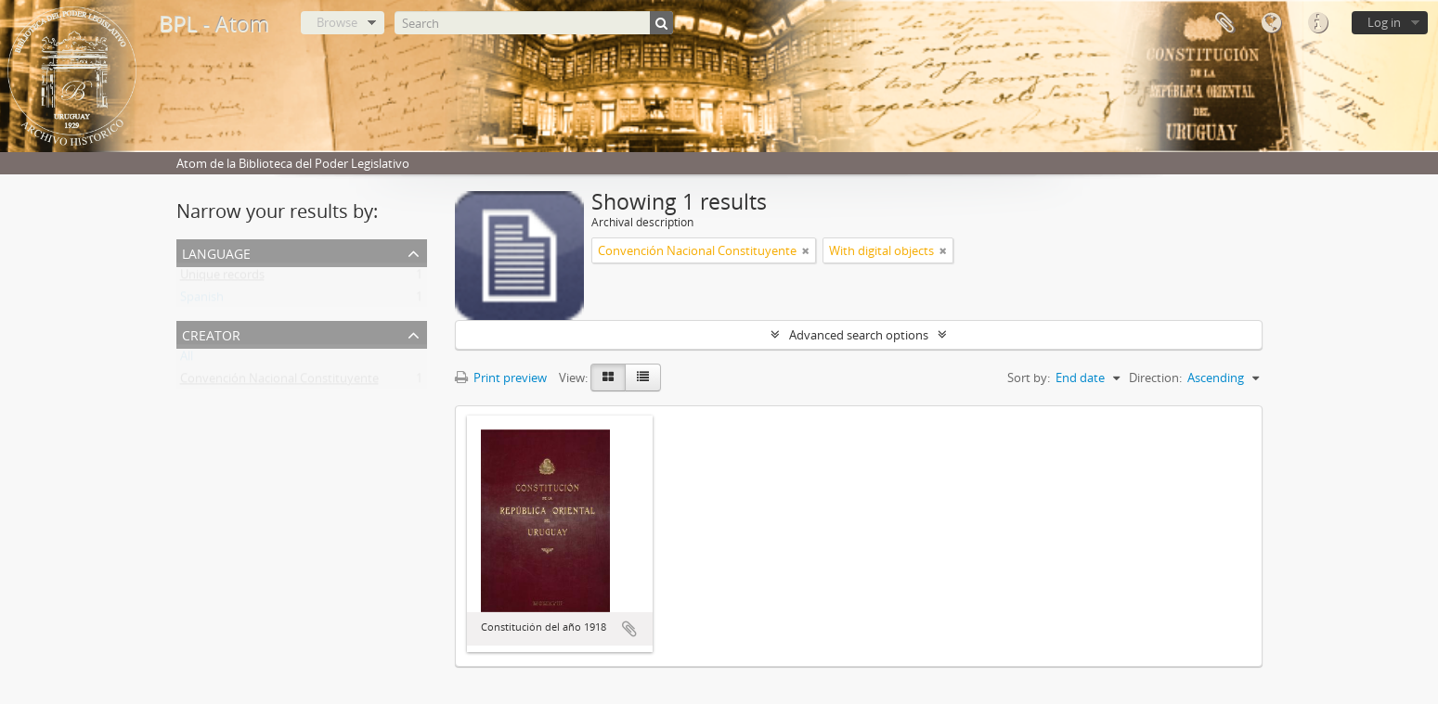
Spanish (202, 300)
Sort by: (1028, 377)
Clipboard (1224, 23)
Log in (1384, 22)
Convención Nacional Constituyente (279, 382)
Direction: (1155, 377)
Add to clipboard (629, 629)
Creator (211, 333)
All (186, 360)
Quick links (1317, 23)
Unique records (222, 278)
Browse (337, 22)
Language (1271, 23)
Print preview (501, 377)
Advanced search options (858, 334)
